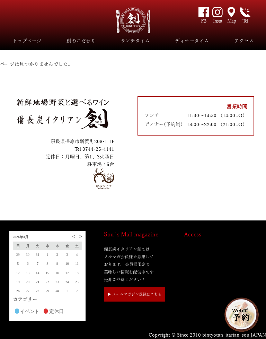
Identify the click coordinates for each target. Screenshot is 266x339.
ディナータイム (192, 41)
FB (203, 21)
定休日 (54, 311)
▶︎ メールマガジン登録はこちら (134, 294)
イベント (27, 311)
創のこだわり (81, 41)
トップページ (26, 41)
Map (231, 21)
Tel (245, 21)
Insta (217, 21)
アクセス (244, 41)
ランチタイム (135, 41)
